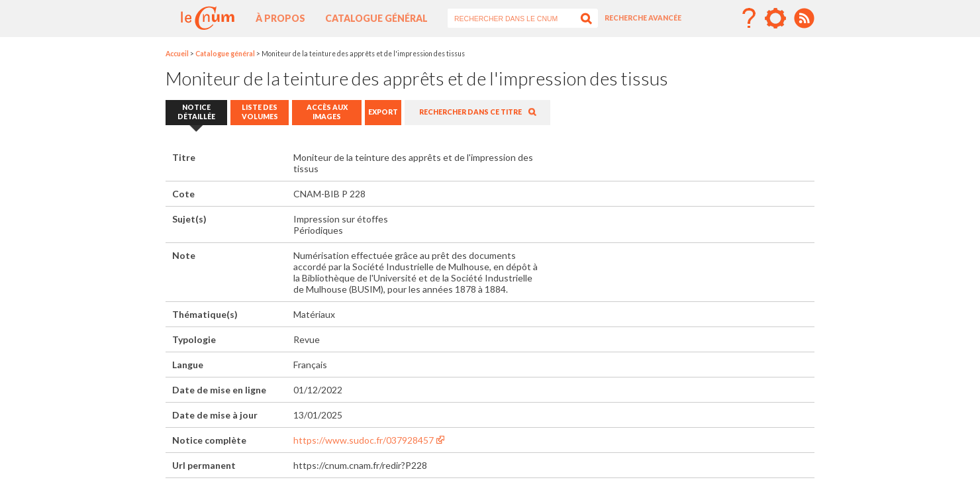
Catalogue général (376, 18)
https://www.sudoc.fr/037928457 (363, 440)
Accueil (177, 54)
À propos (280, 18)
